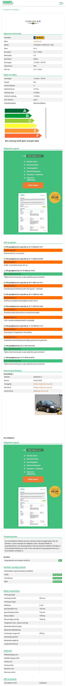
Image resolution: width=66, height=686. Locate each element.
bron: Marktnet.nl (9, 438)
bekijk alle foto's (41, 391)
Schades (8, 2)
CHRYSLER (38, 41)
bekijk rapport (33, 185)
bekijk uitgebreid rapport (43, 384)
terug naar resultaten (10, 10)
